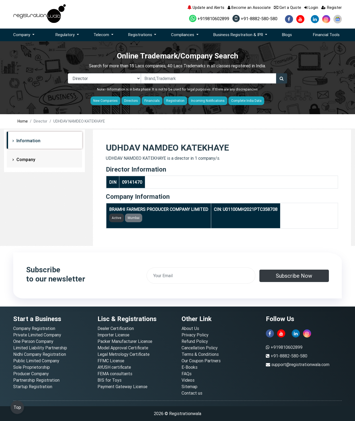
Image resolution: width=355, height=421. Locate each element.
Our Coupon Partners (201, 360)
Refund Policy (195, 341)
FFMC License (111, 360)
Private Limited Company (37, 335)
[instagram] (326, 19)
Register (331, 7)
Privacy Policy (195, 335)
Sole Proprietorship (31, 367)
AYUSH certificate (114, 367)
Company (25, 159)
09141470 (132, 182)
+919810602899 (209, 18)
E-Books (189, 367)
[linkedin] (315, 19)
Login (311, 7)
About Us (190, 328)
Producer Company (31, 373)
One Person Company (33, 341)
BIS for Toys (109, 380)
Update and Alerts (205, 7)
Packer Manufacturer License (125, 341)
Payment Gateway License (122, 386)
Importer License (113, 335)
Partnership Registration (36, 380)
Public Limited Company (36, 360)
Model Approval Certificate (123, 347)
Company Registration (34, 328)
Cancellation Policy (200, 347)
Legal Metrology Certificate (123, 354)
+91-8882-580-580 (254, 18)
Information (27, 140)
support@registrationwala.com (300, 364)
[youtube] (300, 19)
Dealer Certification (116, 328)
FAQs (187, 373)
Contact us (192, 393)
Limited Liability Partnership (40, 347)
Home (23, 121)
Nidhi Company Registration (39, 354)
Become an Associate (249, 7)
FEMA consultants (115, 373)
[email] (201, 275)
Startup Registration (32, 386)
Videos (188, 380)
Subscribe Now (294, 275)
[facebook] (289, 19)
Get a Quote (287, 7)
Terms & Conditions (200, 354)
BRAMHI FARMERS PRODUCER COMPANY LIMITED (158, 209)
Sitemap (189, 386)
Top (17, 407)
